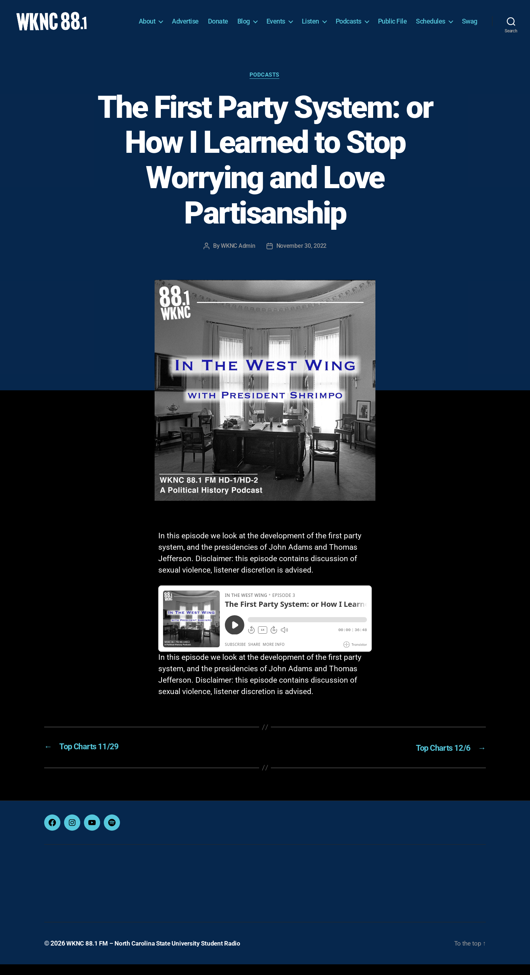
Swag (469, 32)
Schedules (455, 21)
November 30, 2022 (301, 257)
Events (300, 21)
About (171, 21)
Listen (335, 21)
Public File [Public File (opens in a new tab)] (417, 21)
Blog (268, 21)
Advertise (210, 21)
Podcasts (373, 21)
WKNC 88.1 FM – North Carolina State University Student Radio (157, 954)
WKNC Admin (238, 257)
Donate (243, 21)
